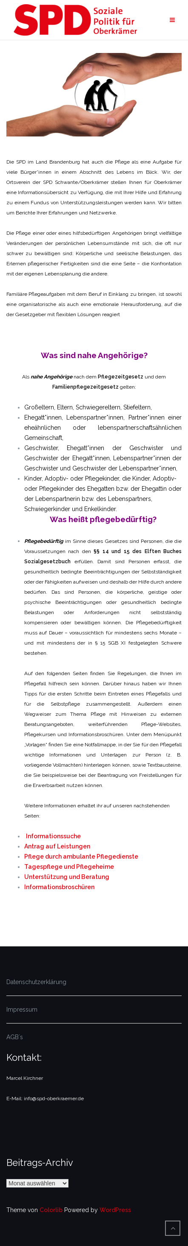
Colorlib (51, 1210)
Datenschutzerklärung (36, 982)
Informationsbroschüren (59, 887)
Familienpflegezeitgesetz (85, 387)
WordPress (115, 1210)
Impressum (21, 1009)
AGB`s (14, 1037)
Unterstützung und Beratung (66, 876)
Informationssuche (53, 836)
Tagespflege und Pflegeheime (69, 866)
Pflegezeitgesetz (120, 377)
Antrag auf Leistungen (57, 846)
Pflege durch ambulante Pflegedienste (81, 856)
